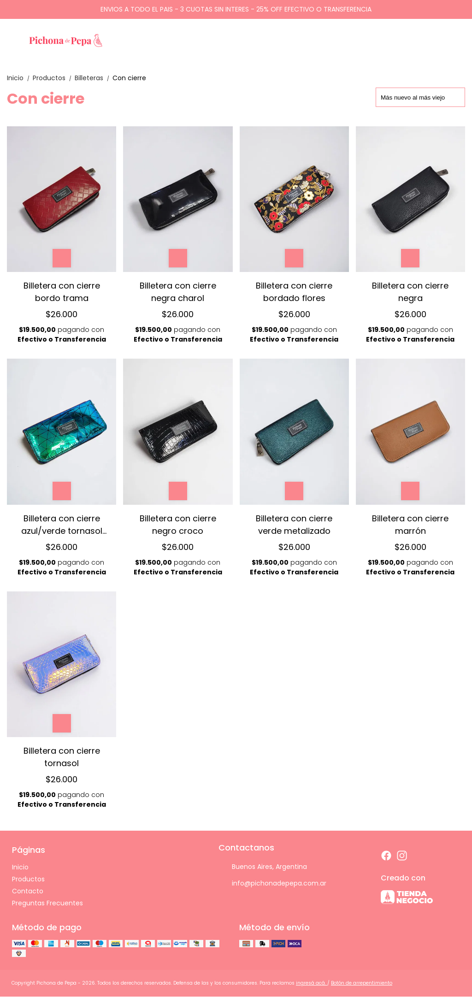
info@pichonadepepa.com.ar (272, 883)
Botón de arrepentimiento (361, 983)
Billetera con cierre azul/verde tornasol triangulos (61, 524)
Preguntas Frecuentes (47, 903)
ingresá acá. (311, 983)
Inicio (20, 78)
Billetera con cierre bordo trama (62, 291)
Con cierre (129, 78)
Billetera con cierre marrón (410, 524)
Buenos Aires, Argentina (262, 867)
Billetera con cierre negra (410, 291)
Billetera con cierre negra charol (178, 291)
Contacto (27, 891)
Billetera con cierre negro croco (178, 524)
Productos (54, 78)
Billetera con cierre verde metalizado (294, 524)
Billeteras (93, 78)
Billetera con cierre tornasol (62, 756)
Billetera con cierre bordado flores (294, 291)
